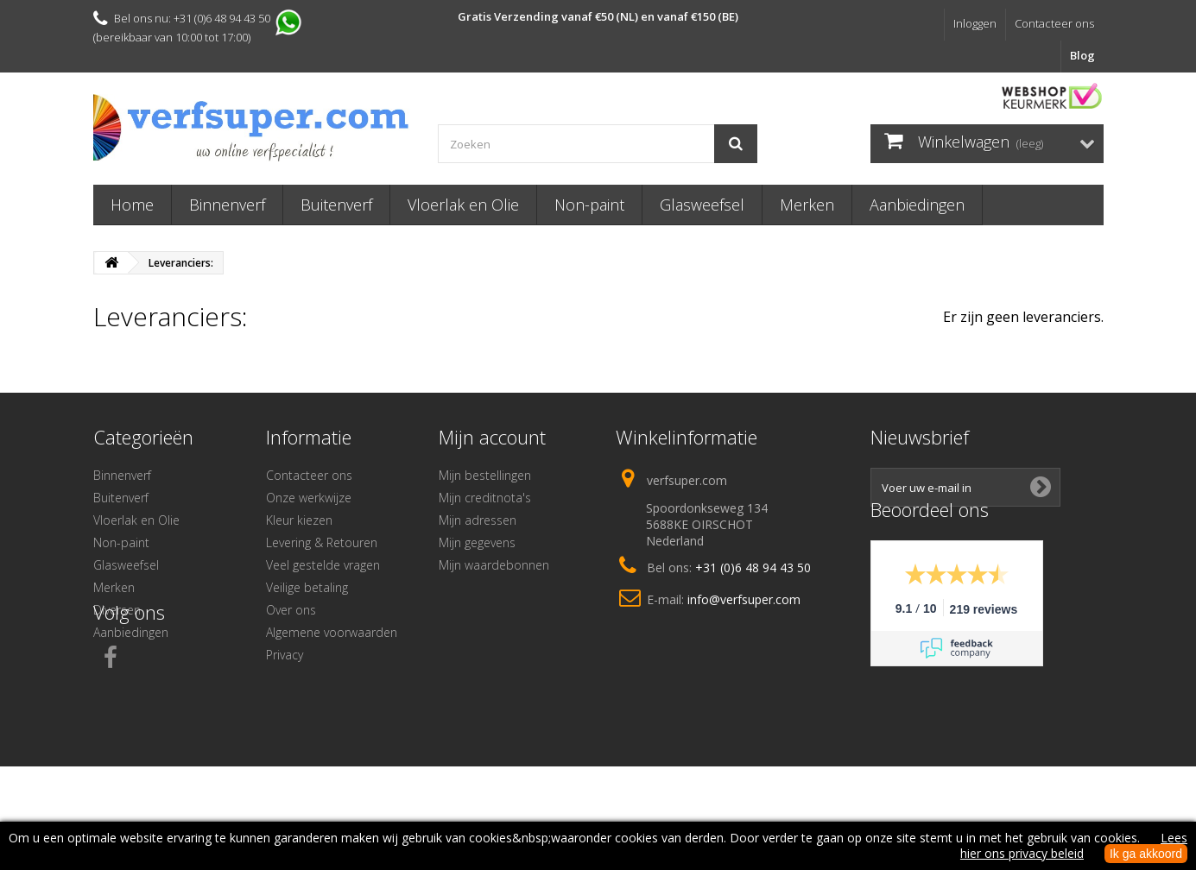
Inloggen (975, 23)
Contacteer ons (1054, 23)
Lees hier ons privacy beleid (1073, 845)
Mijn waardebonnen (494, 565)
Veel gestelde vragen (323, 565)
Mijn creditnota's (485, 497)
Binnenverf (227, 204)
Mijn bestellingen (485, 475)
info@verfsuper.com (743, 599)
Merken (807, 204)
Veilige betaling (307, 587)
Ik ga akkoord (1146, 854)
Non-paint (589, 204)
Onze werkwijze (308, 497)
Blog (1082, 55)
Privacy (284, 654)
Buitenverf (336, 204)
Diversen (117, 610)
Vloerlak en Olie (463, 204)
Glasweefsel (702, 204)
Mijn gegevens (477, 542)
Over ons (291, 610)
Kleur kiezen (299, 520)
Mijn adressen (477, 520)
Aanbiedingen (917, 204)
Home (132, 204)
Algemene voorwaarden (331, 632)
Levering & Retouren (321, 542)
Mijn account (492, 437)
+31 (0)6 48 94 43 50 (753, 567)
